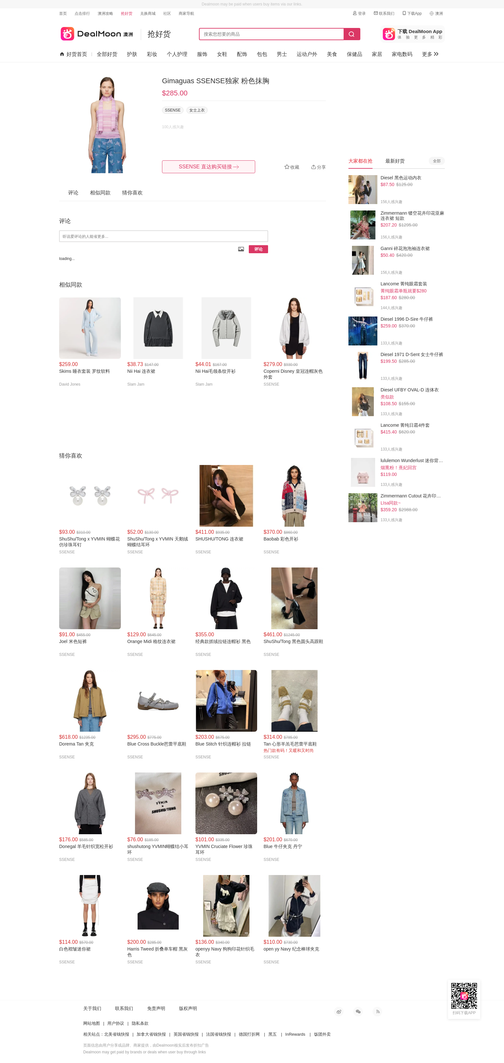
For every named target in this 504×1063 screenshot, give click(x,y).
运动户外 (307, 54)
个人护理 (177, 54)
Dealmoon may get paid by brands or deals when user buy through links (144, 1052)
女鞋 (222, 54)
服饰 (202, 54)
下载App (411, 13)
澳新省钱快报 (96, 32)
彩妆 (152, 54)
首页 (63, 13)
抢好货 (126, 13)
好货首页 (73, 54)
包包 (262, 54)
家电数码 (402, 54)
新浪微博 (339, 1011)
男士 (282, 54)
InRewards (295, 1034)
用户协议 (115, 1023)
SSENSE (173, 110)
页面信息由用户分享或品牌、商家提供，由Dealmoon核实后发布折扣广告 (146, 1045)
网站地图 (91, 1023)
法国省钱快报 (218, 1034)
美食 (332, 54)
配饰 (242, 54)
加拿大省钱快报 (151, 1034)
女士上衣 (197, 110)
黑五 (272, 1034)
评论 (258, 249)
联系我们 (383, 13)
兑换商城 (148, 13)
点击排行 (82, 13)
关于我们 (92, 1008)
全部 (437, 161)
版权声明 (188, 1008)
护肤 (132, 54)
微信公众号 (358, 1011)
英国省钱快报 (186, 1034)
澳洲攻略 (105, 13)
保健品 (354, 54)
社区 (167, 13)
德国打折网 (249, 1034)
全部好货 (107, 54)
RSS (377, 1011)
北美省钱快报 (116, 1034)
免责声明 (156, 1008)
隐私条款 (140, 1023)
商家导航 (186, 13)
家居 (377, 54)
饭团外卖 (322, 1034)
